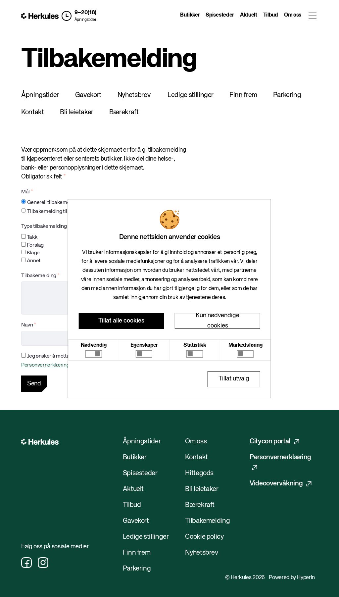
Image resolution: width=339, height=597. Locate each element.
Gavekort (88, 95)
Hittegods (199, 473)
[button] (79, 16)
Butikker (190, 15)
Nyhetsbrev (134, 95)
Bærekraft (124, 112)
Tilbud (270, 15)
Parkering (287, 95)
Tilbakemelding (38, 275)
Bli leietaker (76, 112)
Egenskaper (144, 345)
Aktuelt (248, 15)
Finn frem (243, 95)
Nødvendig (94, 345)
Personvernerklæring (45, 365)
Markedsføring (245, 345)
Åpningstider (85, 20)
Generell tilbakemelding (54, 202)
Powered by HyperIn (292, 577)
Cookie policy (204, 536)
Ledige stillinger (191, 95)
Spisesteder (220, 15)
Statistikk (194, 345)
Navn (27, 325)
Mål (25, 192)
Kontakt (32, 112)
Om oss (292, 15)
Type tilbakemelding (44, 226)
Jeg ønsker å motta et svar (56, 356)
